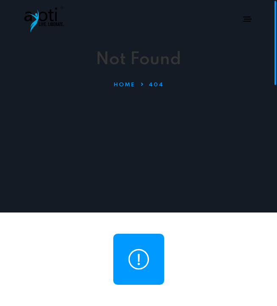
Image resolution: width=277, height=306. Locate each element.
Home (124, 85)
